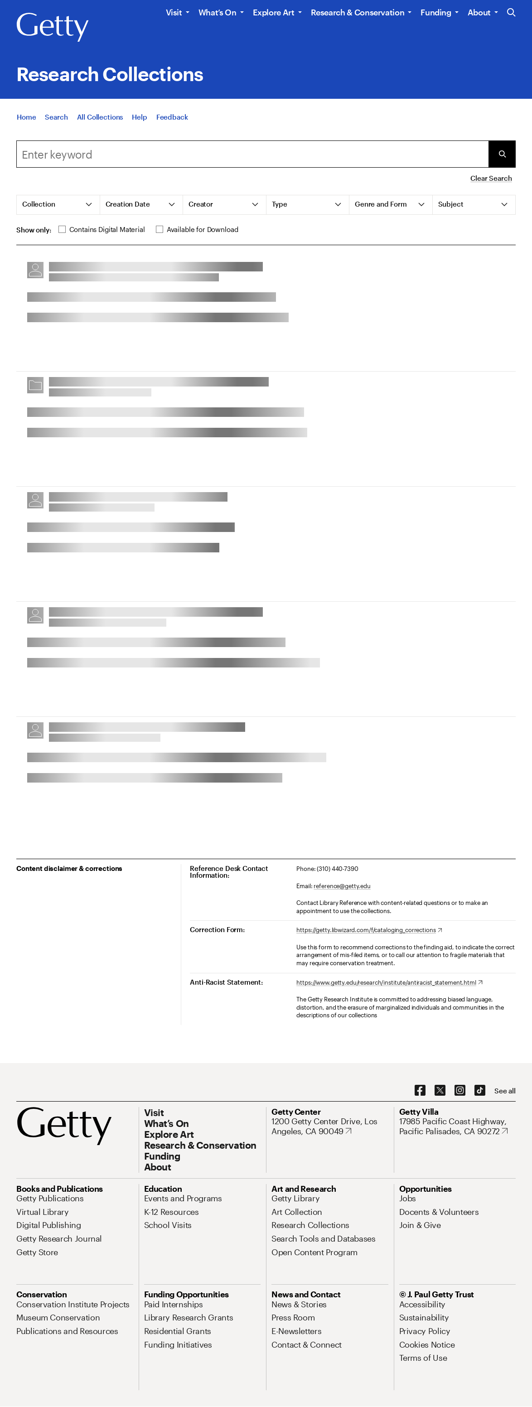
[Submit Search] (502, 154)
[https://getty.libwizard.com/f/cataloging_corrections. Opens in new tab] (369, 930)
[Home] (26, 120)
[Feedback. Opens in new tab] (172, 120)
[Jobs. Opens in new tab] (407, 1198)
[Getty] (52, 28)
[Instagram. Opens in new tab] (460, 1091)
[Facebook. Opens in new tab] (420, 1091)
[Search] (56, 120)
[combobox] (252, 154)
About (479, 12)
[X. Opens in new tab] (440, 1091)
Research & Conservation (358, 12)
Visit (174, 12)
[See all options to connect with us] (505, 1091)
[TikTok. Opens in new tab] (479, 1091)
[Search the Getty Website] (511, 13)
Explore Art (274, 12)
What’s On (217, 12)
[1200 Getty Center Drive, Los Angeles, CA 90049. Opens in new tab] (329, 1126)
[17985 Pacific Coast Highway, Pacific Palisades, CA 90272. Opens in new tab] (457, 1126)
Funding (436, 12)
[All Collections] (100, 120)
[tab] (58, 204)
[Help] (139, 120)
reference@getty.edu (342, 886)
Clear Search (491, 178)
